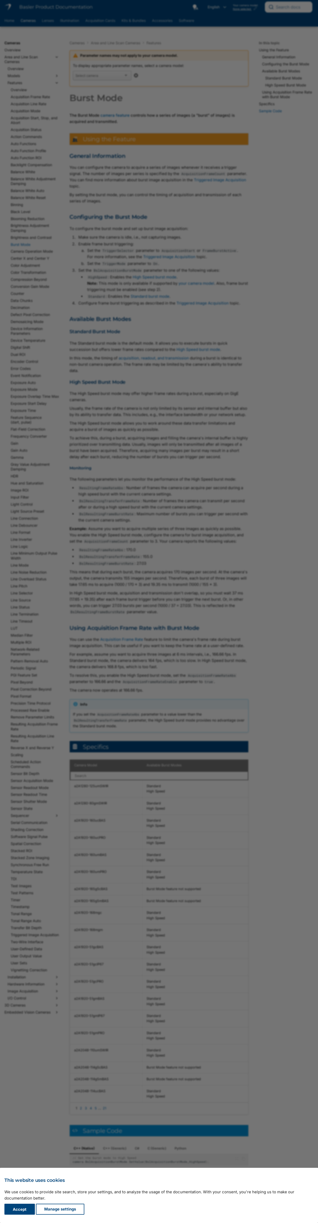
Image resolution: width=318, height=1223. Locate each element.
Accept (20, 1209)
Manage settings (60, 1209)
